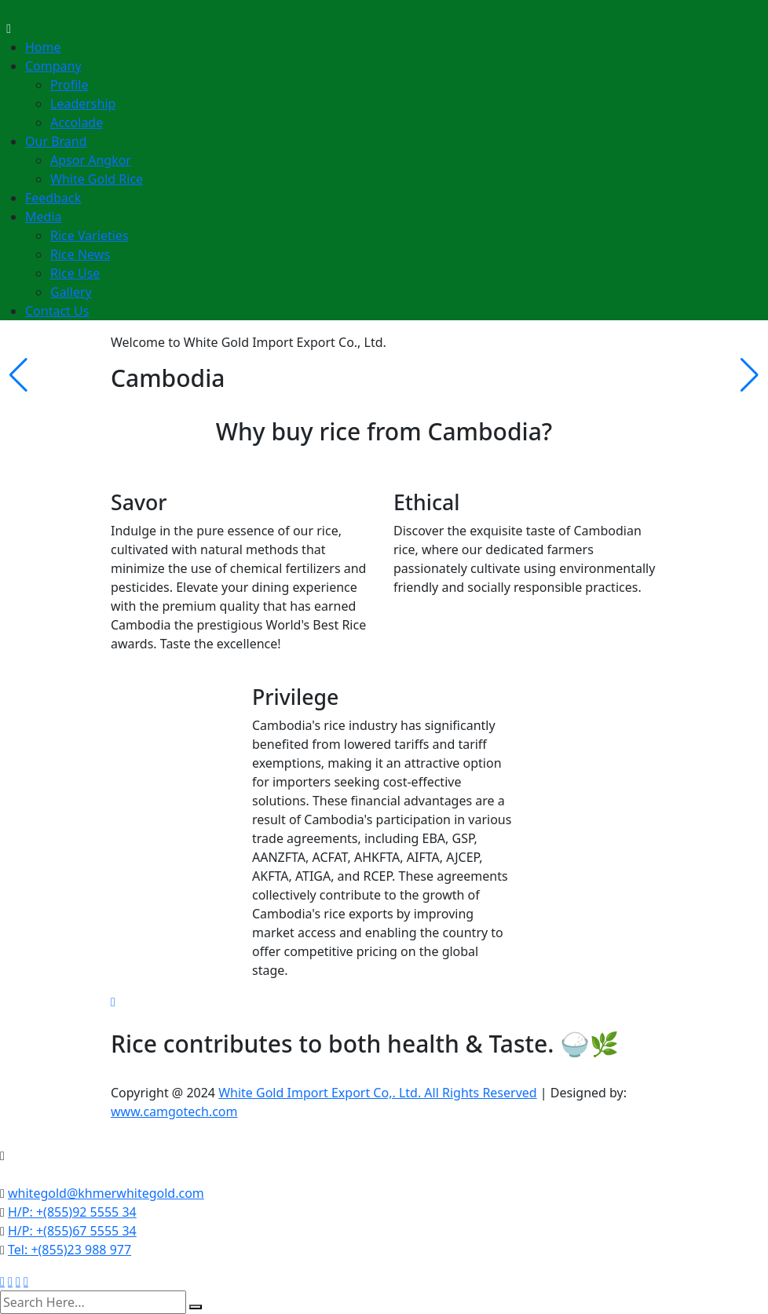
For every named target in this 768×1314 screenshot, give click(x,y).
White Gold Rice (96, 179)
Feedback (53, 197)
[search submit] (195, 1307)
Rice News (80, 254)
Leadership (82, 103)
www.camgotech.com (174, 1111)
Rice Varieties (89, 235)
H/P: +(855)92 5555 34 (72, 1212)
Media (43, 216)
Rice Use (75, 273)
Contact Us (57, 310)
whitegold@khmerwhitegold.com (106, 1193)
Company (53, 66)
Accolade (76, 122)
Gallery (71, 292)
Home (43, 47)
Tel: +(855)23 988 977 (69, 1249)
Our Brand (56, 141)
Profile (69, 84)
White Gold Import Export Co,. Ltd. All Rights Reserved (377, 1092)
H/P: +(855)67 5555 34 (72, 1230)
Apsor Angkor (90, 160)
